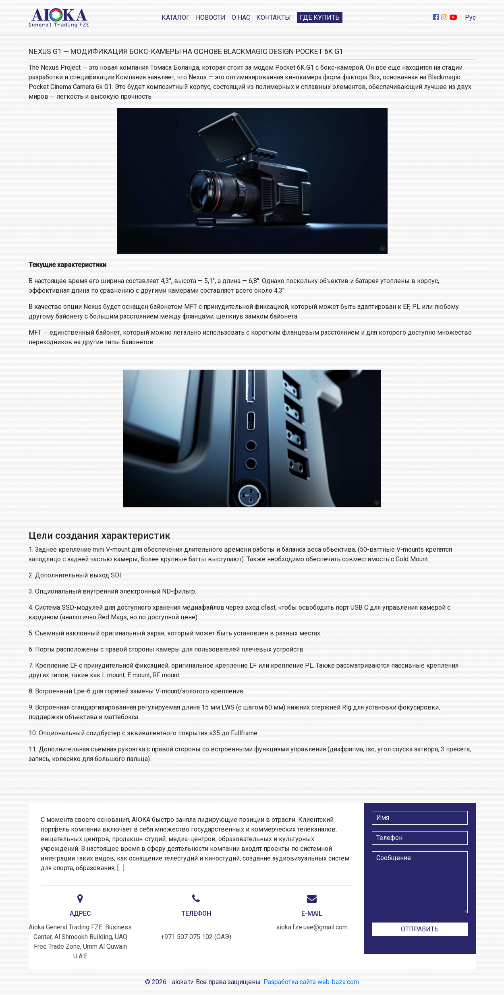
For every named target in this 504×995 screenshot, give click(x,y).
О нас (241, 17)
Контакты (273, 17)
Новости (211, 17)
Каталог (176, 17)
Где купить (320, 17)
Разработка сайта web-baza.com (311, 982)
